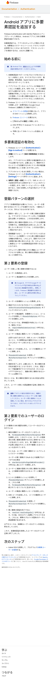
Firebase (7, 17)
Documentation (9, 9)
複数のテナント (28, 66)
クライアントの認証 (20, 111)
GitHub (4, 667)
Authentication (27, 9)
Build (39, 17)
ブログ (4, 676)
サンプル (5, 660)
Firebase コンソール (20, 118)
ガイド (4, 653)
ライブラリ (5, 663)
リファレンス (6, 657)
